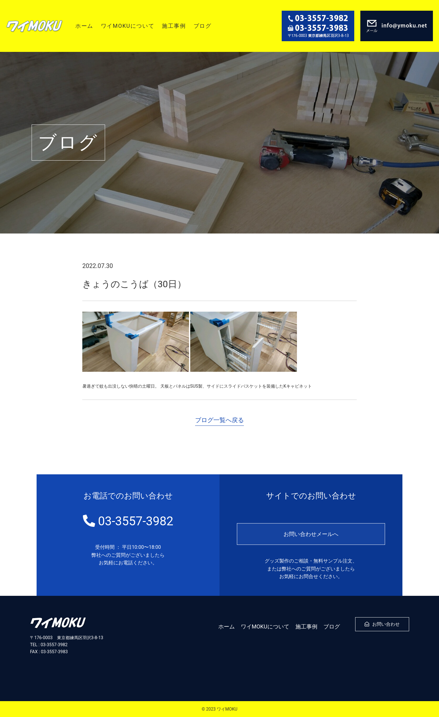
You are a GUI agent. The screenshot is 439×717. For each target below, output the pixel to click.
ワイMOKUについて (127, 26)
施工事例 (174, 26)
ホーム (84, 26)
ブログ (203, 26)
